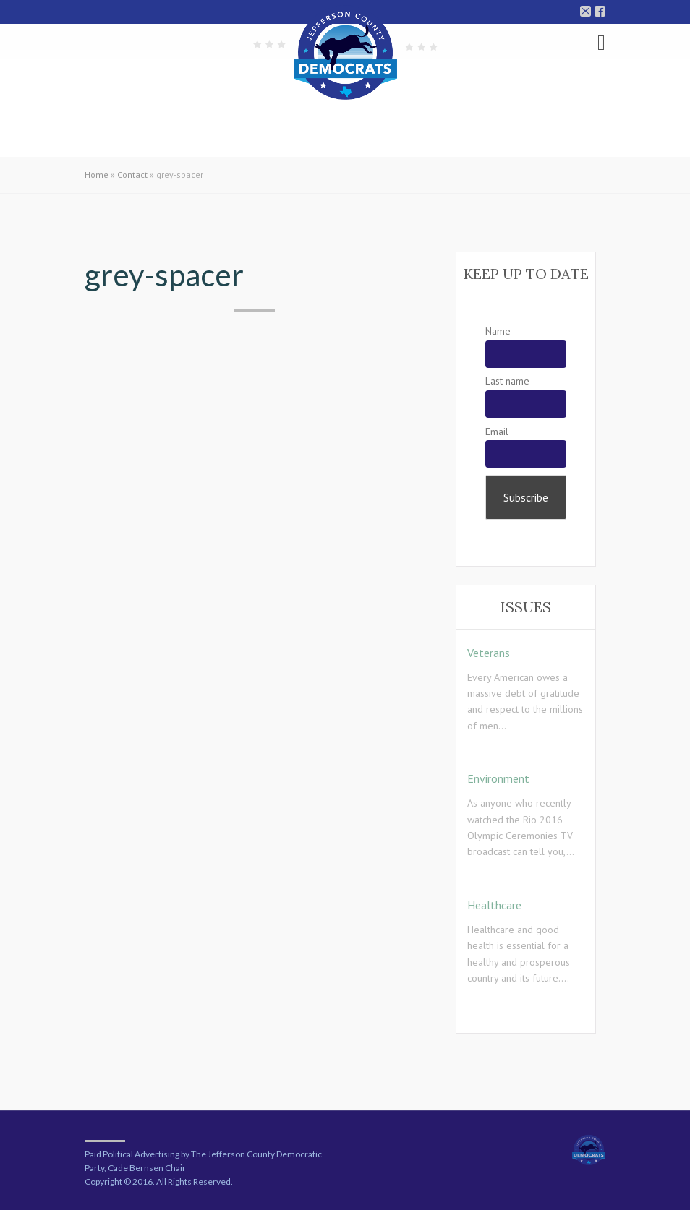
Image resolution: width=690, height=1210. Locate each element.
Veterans (488, 652)
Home (96, 174)
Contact (132, 174)
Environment (498, 778)
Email (496, 431)
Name (498, 331)
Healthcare (494, 905)
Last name (507, 380)
